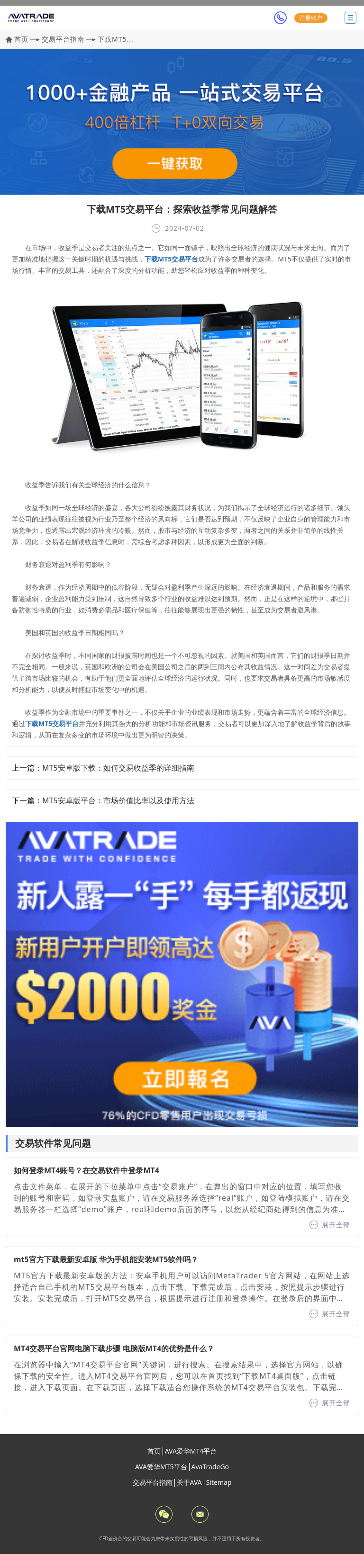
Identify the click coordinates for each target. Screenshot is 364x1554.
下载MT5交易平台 (171, 258)
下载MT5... (116, 39)
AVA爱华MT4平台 (191, 1450)
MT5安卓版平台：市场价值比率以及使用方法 (118, 800)
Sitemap (219, 1482)
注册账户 (311, 18)
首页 (21, 39)
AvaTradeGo (210, 1466)
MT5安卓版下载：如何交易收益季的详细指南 (118, 768)
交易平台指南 (63, 39)
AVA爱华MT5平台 (161, 1466)
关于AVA (189, 1482)
